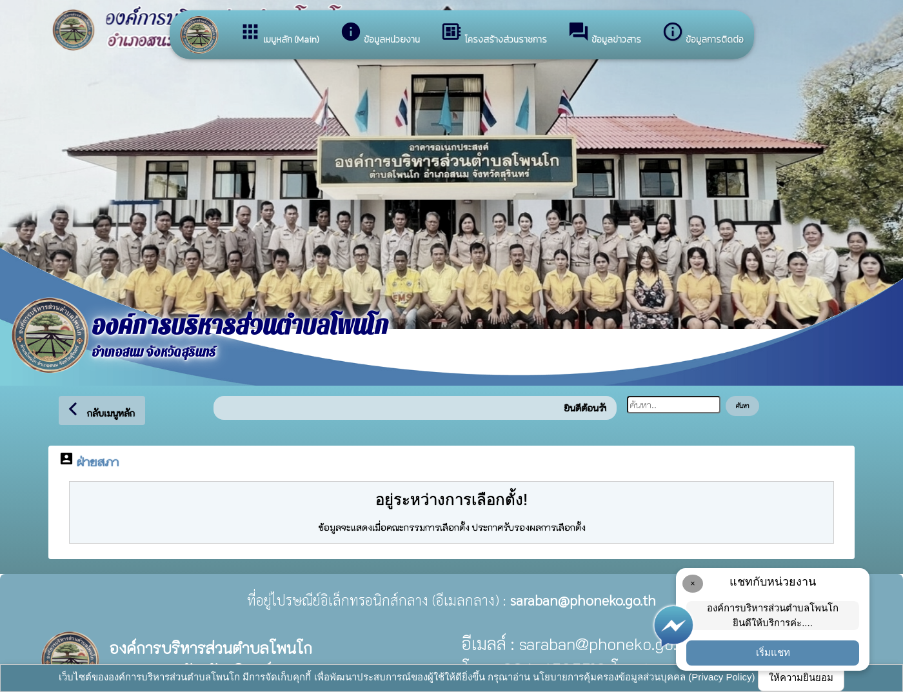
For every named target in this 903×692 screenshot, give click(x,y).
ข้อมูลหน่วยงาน (380, 33)
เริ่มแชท (773, 652)
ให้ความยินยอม (801, 677)
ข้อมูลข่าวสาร (604, 33)
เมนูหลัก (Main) (279, 33)
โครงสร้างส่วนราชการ (494, 33)
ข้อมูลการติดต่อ (703, 33)
